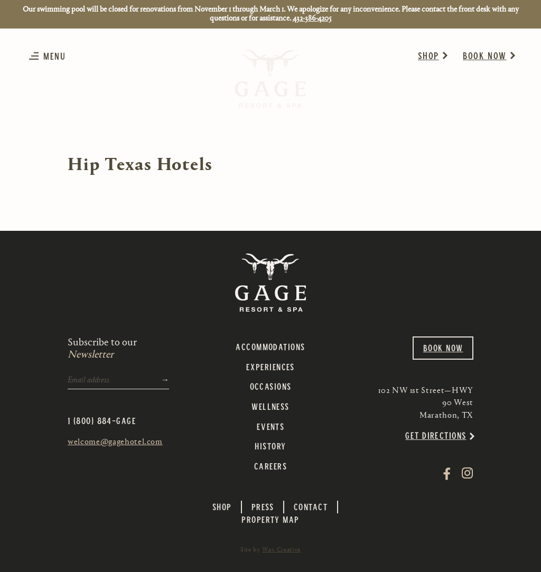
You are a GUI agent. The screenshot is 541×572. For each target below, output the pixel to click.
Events (271, 426)
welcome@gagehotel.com (115, 441)
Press (262, 506)
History (270, 446)
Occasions (271, 386)
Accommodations (270, 346)
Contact (311, 506)
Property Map (270, 519)
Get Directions (435, 435)
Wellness (270, 406)
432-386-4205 (312, 18)
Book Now (485, 55)
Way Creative (281, 549)
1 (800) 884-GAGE (102, 420)
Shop (428, 55)
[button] (49, 56)
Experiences (270, 366)
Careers (270, 466)
